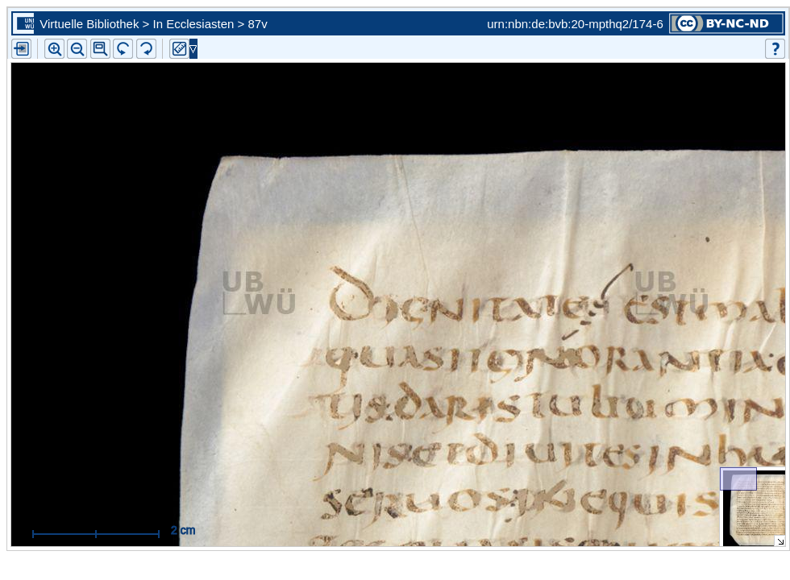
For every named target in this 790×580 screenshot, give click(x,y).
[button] (100, 49)
